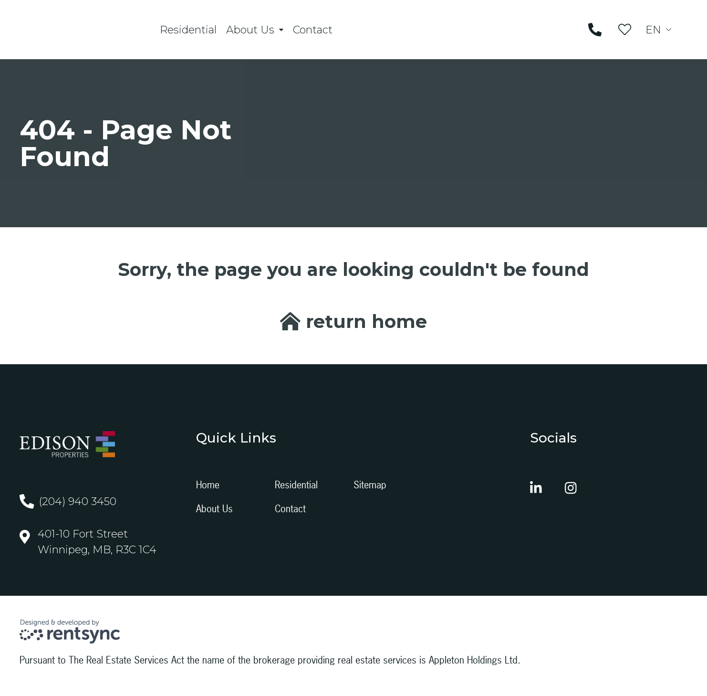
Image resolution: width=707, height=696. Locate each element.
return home (353, 326)
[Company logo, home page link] (83, 32)
